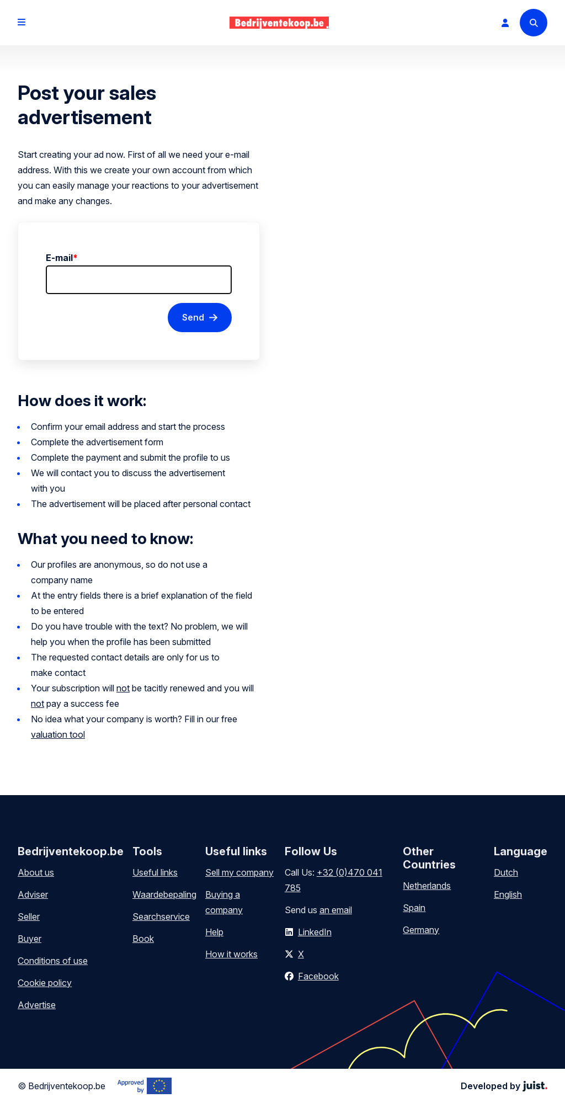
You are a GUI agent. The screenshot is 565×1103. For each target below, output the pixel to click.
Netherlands (427, 885)
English (508, 894)
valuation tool (58, 734)
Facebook (318, 976)
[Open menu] (21, 23)
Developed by (504, 1085)
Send (193, 317)
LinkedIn (315, 931)
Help (214, 931)
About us (36, 872)
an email (335, 909)
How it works (231, 954)
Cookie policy (45, 982)
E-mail (62, 257)
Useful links (155, 872)
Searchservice (161, 916)
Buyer (29, 938)
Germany (421, 929)
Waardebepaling (164, 894)
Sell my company (239, 872)
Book (143, 938)
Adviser (33, 894)
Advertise (37, 1004)
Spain (414, 907)
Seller (29, 916)
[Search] (533, 22)
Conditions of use (53, 960)
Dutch (506, 872)
